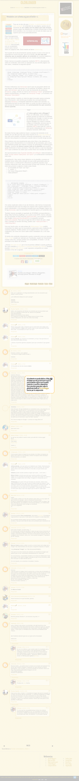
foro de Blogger (44, 388)
